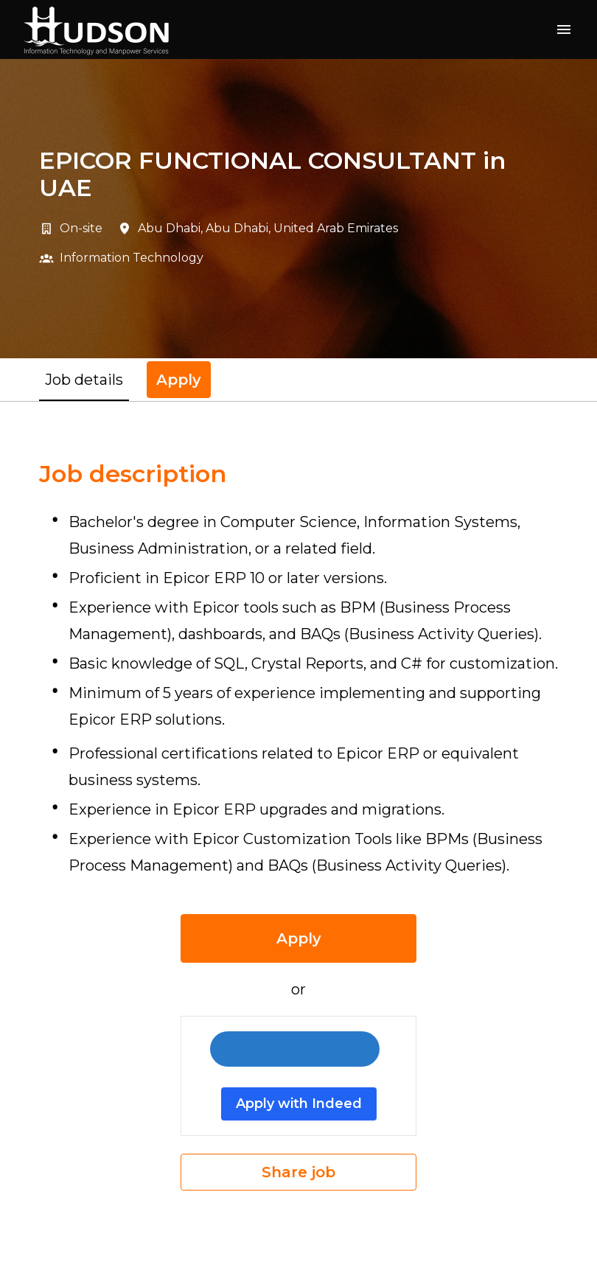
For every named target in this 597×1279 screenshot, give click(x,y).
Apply (298, 938)
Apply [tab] (178, 379)
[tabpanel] (298, 825)
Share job (298, 1172)
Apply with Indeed (299, 1103)
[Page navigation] (563, 29)
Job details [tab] (84, 379)
